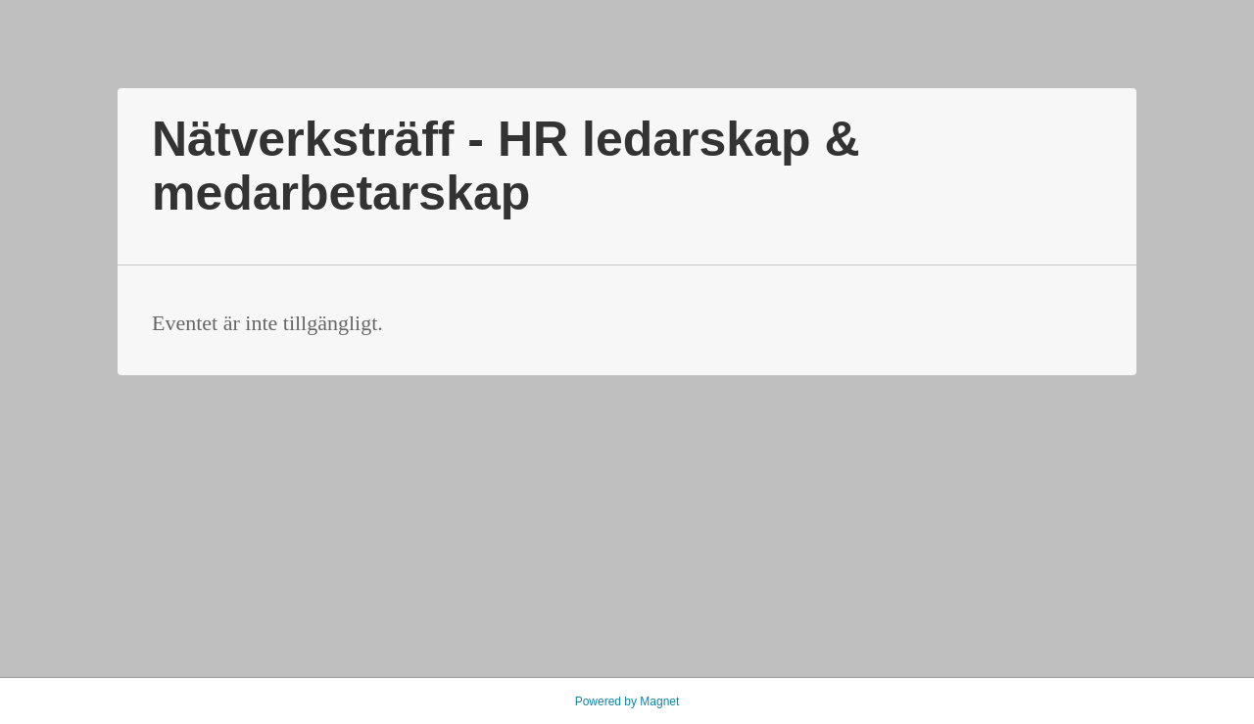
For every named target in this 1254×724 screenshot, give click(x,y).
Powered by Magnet (627, 701)
